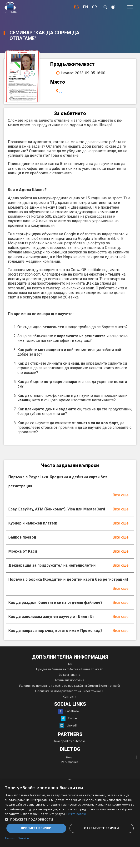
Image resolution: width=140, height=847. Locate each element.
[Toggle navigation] (130, 7)
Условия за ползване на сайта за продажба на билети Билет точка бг (69, 685)
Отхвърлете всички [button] (101, 828)
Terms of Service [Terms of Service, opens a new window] (17, 838)
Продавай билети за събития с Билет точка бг (69, 669)
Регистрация (69, 762)
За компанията (69, 674)
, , (61, 91)
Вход (69, 757)
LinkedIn (69, 725)
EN (85, 7)
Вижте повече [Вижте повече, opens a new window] (76, 814)
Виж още (121, 495)
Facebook (69, 711)
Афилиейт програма (69, 680)
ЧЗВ (70, 663)
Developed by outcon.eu (69, 741)
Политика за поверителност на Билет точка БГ (69, 691)
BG (76, 7)
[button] (70, 819)
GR (94, 7)
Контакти (69, 696)
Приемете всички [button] (36, 828)
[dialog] (70, 813)
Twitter (69, 718)
